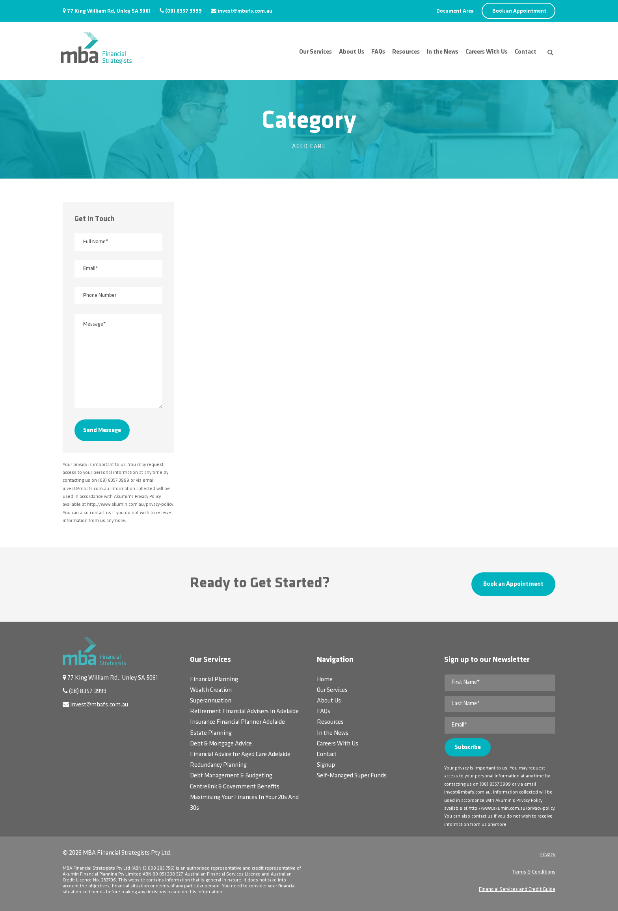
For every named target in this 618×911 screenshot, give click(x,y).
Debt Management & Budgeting (231, 776)
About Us (351, 52)
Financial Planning (214, 679)
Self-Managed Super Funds (352, 776)
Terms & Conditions (533, 872)
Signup (326, 765)
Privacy (547, 855)
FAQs (378, 52)
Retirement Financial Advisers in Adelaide (244, 711)
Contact (525, 52)
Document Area (455, 11)
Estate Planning (211, 733)
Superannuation (210, 701)
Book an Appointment (519, 11)
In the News (442, 52)
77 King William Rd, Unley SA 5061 (109, 11)
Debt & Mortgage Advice (221, 744)
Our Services (315, 52)
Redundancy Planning (218, 765)
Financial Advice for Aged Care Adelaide (240, 754)
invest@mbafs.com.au (245, 11)
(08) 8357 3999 (183, 11)
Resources (406, 52)
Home (325, 679)
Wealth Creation (211, 690)
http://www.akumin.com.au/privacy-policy (511, 808)
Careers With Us (486, 52)
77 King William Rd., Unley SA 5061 (112, 678)
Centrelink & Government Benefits (234, 787)
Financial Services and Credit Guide (517, 889)
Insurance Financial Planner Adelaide (237, 722)
